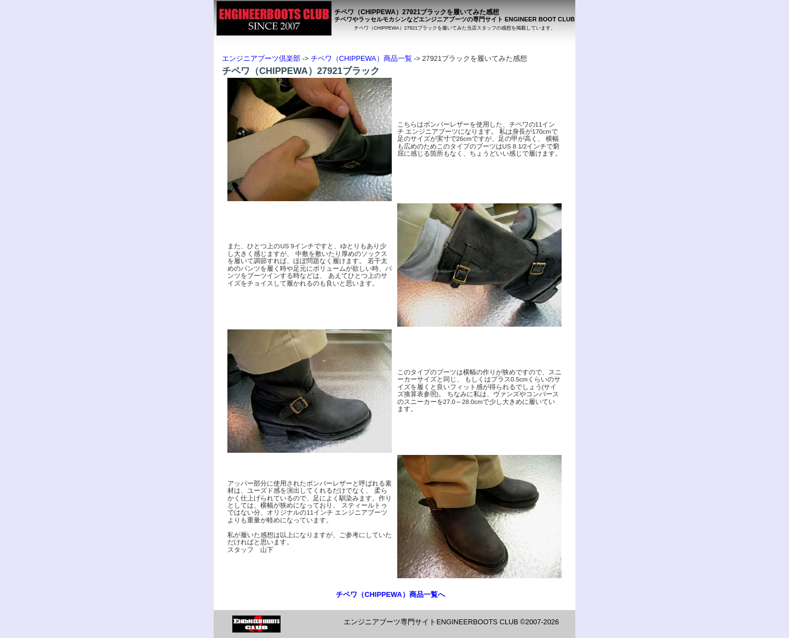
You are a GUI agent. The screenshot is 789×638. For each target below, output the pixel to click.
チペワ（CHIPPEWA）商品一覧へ (390, 594)
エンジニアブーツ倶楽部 (261, 58)
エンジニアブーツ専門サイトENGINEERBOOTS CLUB (431, 622)
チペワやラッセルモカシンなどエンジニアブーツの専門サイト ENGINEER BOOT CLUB (454, 19)
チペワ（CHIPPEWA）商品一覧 (361, 58)
